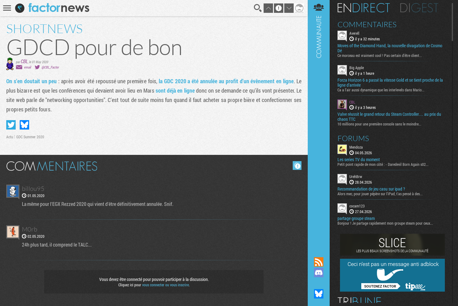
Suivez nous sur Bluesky (318, 293)
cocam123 (357, 205)
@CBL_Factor (50, 67)
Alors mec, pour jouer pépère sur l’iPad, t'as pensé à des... (380, 193)
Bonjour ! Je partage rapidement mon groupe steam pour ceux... (385, 223)
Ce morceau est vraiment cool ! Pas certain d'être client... (379, 55)
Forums (353, 138)
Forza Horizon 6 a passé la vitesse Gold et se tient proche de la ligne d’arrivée (390, 83)
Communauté (318, 122)
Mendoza (356, 147)
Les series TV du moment (358, 159)
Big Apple (356, 67)
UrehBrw (355, 176)
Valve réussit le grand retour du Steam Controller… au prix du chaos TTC (389, 117)
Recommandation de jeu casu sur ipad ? (371, 188)
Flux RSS (318, 262)
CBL (24, 61)
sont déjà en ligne (175, 90)
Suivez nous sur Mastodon (318, 283)
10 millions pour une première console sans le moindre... (379, 123)
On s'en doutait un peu (31, 81)
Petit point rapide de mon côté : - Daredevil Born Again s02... (383, 164)
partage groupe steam (356, 218)
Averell (354, 33)
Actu (9, 136)
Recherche (258, 8)
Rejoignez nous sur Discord (318, 272)
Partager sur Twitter (11, 125)
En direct (363, 8)
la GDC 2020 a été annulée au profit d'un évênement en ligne (226, 81)
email (27, 67)
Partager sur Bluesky (24, 125)
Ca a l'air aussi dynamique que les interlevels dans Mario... (381, 89)
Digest (419, 8)
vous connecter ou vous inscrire (165, 284)
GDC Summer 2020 (30, 136)
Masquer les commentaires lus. (297, 165)
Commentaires (367, 24)
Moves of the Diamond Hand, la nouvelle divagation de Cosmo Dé (389, 48)
